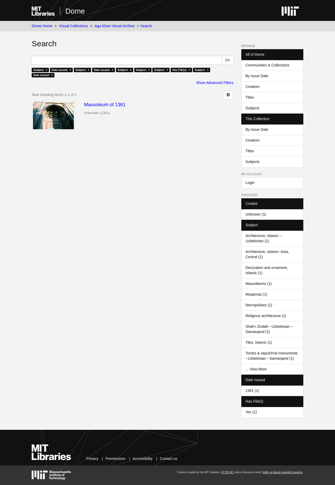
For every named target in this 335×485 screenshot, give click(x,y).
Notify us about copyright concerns (283, 472)
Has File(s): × (181, 69)
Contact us (168, 458)
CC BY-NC (227, 472)
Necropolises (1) (258, 305)
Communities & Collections (267, 65)
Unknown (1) (255, 214)
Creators (252, 86)
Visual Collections (73, 26)
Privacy (92, 458)
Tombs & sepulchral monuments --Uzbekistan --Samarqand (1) (271, 355)
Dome (75, 11)
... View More (256, 369)
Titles (249, 97)
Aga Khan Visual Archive (114, 26)
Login (249, 183)
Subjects (252, 108)
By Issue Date (256, 76)
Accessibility (143, 458)
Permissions (115, 458)
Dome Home (42, 26)
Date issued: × (61, 69)
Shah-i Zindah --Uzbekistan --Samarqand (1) (269, 329)
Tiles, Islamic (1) (258, 342)
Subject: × (40, 69)
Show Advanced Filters (214, 83)
